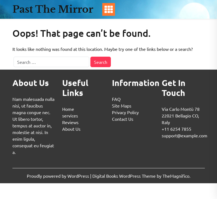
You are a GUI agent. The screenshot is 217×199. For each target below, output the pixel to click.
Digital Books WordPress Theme (124, 176)
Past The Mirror (52, 9)
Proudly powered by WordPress (58, 176)
